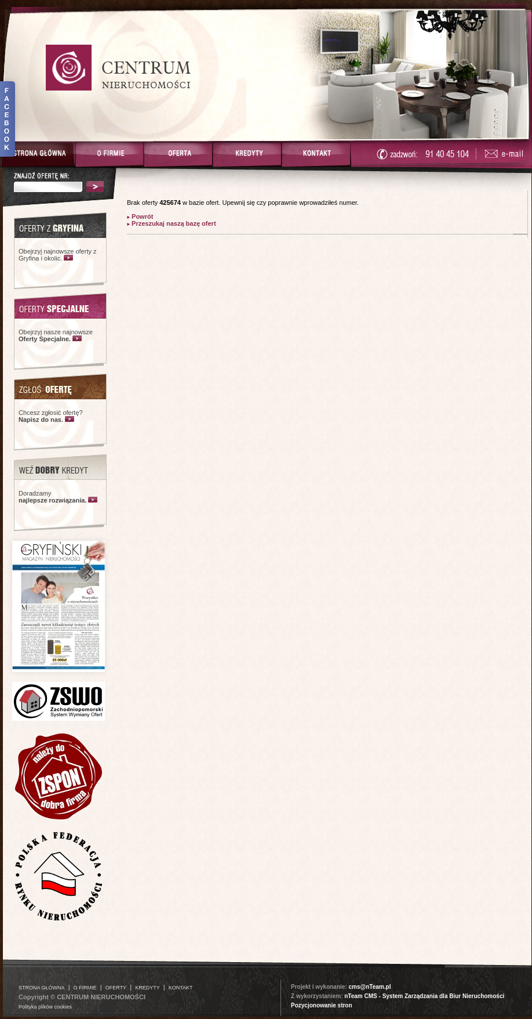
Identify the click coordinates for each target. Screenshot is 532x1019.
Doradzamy (52, 497)
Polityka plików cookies (45, 1007)
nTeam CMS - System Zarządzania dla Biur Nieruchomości (424, 996)
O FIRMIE (85, 988)
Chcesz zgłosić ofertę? (51, 416)
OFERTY (115, 988)
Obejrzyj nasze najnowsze (56, 335)
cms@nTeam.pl (369, 987)
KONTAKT (181, 988)
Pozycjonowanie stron (321, 1005)
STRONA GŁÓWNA (42, 988)
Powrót (141, 216)
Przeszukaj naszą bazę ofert (173, 223)
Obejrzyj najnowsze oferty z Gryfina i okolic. (58, 255)
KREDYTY (147, 988)
